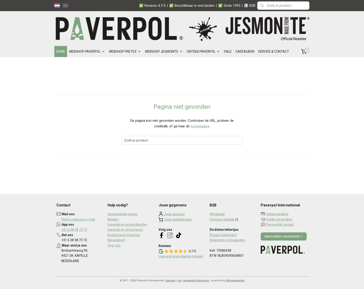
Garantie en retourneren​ (125, 229)
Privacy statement (223, 235)
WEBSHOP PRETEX (125, 51)
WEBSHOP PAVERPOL (87, 51)
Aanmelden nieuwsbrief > (283, 236)
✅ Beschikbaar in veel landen (191, 5)
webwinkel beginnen (196, 280)
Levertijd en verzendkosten (127, 224)
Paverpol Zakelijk (222, 219)
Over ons (113, 245)
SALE (228, 51)
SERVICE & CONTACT (273, 51)
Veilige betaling (277, 214)
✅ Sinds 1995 (229, 5)
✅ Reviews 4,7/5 (152, 5)
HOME (60, 51)
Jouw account (174, 214)
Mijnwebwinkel (235, 280)
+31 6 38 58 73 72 (74, 229)
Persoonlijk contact (280, 224)
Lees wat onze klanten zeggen (181, 256)
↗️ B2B (249, 5)
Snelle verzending (279, 219)
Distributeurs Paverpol (123, 235)
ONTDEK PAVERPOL (203, 51)
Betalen (113, 219)
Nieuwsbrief (116, 240)
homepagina (200, 126)
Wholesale (217, 214)
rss (179, 280)
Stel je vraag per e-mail (78, 219)
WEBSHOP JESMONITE (164, 51)
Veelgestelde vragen (122, 214)
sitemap (171, 280)
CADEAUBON (244, 51)
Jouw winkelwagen (178, 219)
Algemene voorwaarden (227, 240)
